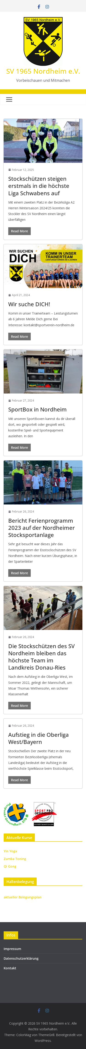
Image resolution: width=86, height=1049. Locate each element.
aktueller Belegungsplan (23, 897)
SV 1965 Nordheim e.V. (43, 71)
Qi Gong (10, 866)
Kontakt (10, 968)
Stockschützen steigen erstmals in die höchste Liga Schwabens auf (38, 186)
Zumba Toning (15, 859)
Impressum (12, 949)
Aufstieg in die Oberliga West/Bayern (38, 738)
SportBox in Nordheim (37, 409)
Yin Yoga (10, 851)
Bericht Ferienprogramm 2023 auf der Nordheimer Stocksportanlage (41, 528)
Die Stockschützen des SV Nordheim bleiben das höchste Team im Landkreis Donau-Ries (41, 656)
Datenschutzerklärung (21, 958)
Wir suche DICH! (29, 304)
